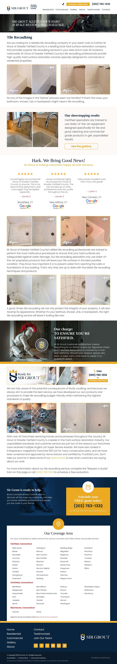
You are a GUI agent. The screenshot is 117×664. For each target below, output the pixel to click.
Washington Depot (92, 587)
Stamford (88, 551)
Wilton (86, 568)
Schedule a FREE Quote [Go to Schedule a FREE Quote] (78, 4)
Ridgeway (64, 555)
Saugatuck (64, 568)
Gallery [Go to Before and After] (73, 9)
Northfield (40, 597)
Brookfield (16, 555)
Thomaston (65, 597)
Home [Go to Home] (10, 629)
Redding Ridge (66, 548)
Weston (87, 561)
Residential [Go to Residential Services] (48, 9)
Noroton (39, 565)
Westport (88, 565)
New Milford (41, 587)
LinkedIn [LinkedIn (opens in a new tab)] (59, 646)
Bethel (14, 551)
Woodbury (88, 593)
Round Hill (64, 561)
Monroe (39, 551)
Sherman (64, 575)
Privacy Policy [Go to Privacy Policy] (23, 658)
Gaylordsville (17, 593)
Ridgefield (64, 551)
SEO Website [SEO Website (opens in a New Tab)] (95, 658)
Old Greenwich (42, 575)
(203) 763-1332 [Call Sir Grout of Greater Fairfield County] (101, 4)
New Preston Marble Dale (46, 593)
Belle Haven (17, 548)
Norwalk (39, 572)
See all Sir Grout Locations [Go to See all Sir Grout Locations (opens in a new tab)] (47, 617)
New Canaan (41, 555)
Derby (38, 612)
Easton (15, 568)
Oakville (39, 600)
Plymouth (40, 603)
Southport (88, 548)
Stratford (88, 555)
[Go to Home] (23, 8)
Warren (63, 600)
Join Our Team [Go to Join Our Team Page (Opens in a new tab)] (43, 638)
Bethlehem (16, 587)
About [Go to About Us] (82, 9)
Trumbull (87, 558)
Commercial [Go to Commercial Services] (62, 9)
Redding (39, 578)
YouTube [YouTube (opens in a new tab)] (53, 646)
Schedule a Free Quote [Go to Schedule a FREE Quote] (97, 381)
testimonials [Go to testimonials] (58, 458)
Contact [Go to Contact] (106, 9)
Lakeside (15, 600)
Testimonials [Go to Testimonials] (93, 9)
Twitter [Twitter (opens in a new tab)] (47, 646)
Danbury (15, 561)
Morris (14, 603)
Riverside (63, 558)
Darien (15, 565)
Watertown (89, 590)
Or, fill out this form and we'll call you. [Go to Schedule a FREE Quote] (88, 510)
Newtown (40, 561)
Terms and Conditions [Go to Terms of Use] (38, 658)
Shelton (63, 572)
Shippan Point (66, 578)
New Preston (41, 590)
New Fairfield (41, 558)
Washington (65, 603)
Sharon (63, 590)
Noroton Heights (43, 568)
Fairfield (15, 572)
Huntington (40, 548)
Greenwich (16, 578)
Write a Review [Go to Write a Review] (63, 4)
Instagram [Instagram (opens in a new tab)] (36, 646)
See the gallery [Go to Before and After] (81, 146)
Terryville (63, 593)
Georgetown (17, 575)
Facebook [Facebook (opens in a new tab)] (41, 646)
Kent (14, 597)
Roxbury (63, 587)
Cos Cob (16, 558)
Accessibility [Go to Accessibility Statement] (11, 658)
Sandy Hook (65, 565)
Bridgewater (17, 590)
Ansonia (15, 612)
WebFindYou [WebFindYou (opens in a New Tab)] (106, 658)
